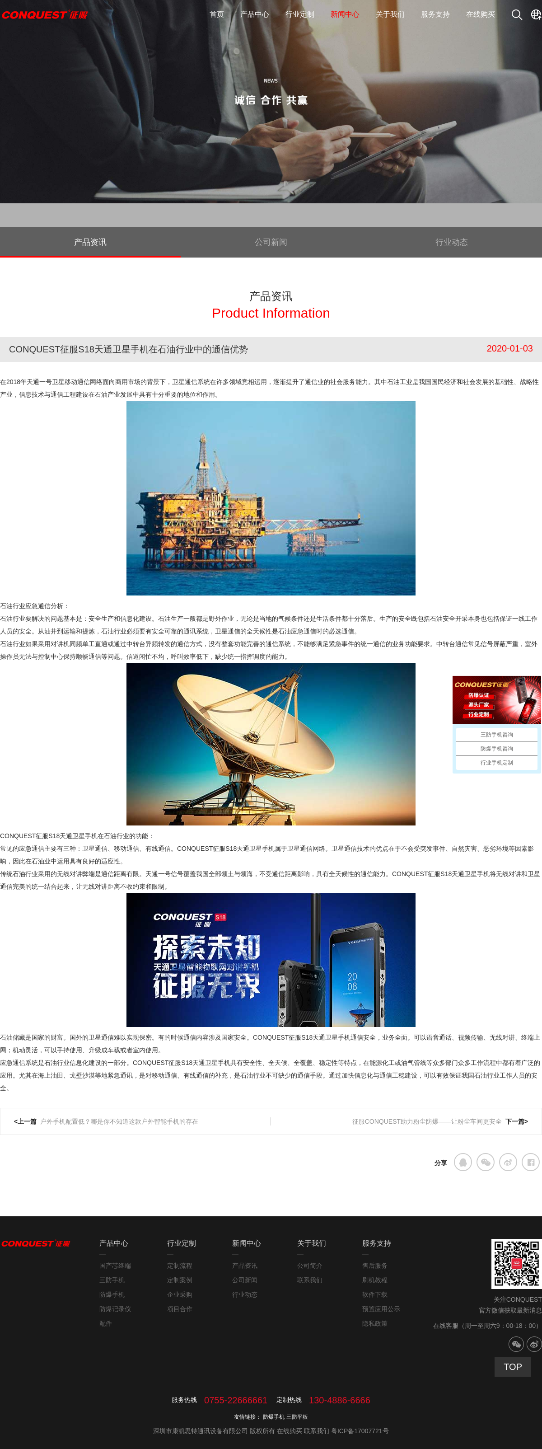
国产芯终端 (115, 1265)
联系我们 (309, 1280)
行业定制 (299, 14)
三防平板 (297, 1417)
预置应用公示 (381, 1309)
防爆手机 (112, 1294)
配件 (105, 1323)
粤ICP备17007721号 (360, 1431)
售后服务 (375, 1265)
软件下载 (375, 1294)
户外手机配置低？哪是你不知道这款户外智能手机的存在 (120, 1121)
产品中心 (254, 14)
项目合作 (179, 1309)
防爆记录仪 (115, 1309)
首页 (217, 14)
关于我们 (390, 14)
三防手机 (112, 1280)
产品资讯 (90, 242)
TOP (513, 1367)
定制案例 (179, 1280)
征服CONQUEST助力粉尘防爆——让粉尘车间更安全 (427, 1121)
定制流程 (179, 1265)
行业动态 (451, 242)
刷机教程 (375, 1280)
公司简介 (309, 1265)
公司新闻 (271, 242)
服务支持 (435, 14)
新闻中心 (345, 14)
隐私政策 (375, 1323)
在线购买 (480, 14)
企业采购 (179, 1294)
